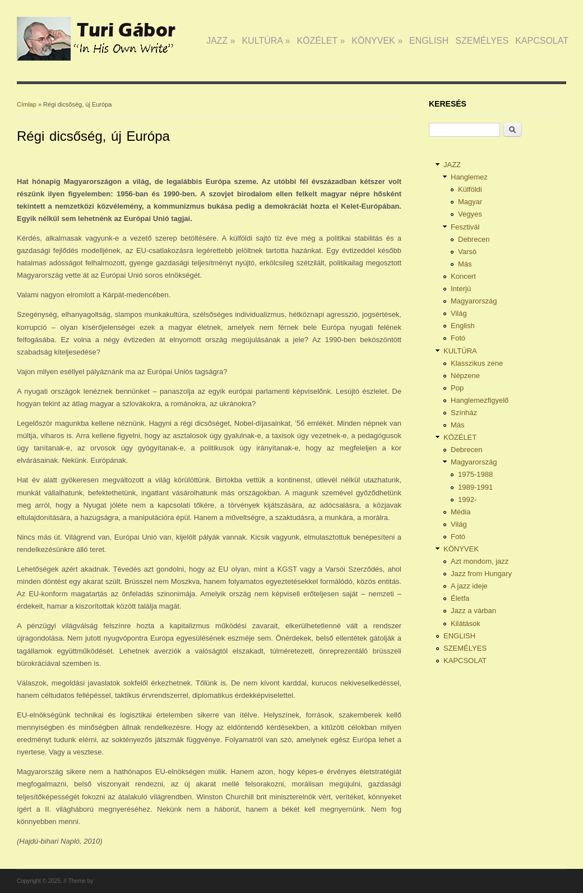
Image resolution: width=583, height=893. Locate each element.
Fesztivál (465, 227)
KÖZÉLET (321, 40)
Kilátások (465, 623)
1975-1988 (475, 474)
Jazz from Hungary (481, 573)
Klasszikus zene (477, 363)
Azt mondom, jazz (479, 561)
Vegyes (470, 214)
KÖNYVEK (376, 40)
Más (465, 264)
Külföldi (470, 189)
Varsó (467, 251)
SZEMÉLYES (481, 40)
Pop (457, 388)
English (463, 325)
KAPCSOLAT (541, 40)
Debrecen (473, 239)
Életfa (460, 598)
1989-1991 (475, 487)
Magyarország (474, 301)
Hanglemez (469, 177)
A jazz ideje (469, 586)
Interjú (461, 288)
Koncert (463, 276)
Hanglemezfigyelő (479, 400)
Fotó (458, 338)
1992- (467, 499)
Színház (464, 412)
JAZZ (220, 40)
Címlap (26, 104)
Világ (459, 313)
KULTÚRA (266, 40)
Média (460, 512)
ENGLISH (428, 40)
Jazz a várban (473, 610)
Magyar (470, 201)
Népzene (465, 375)
